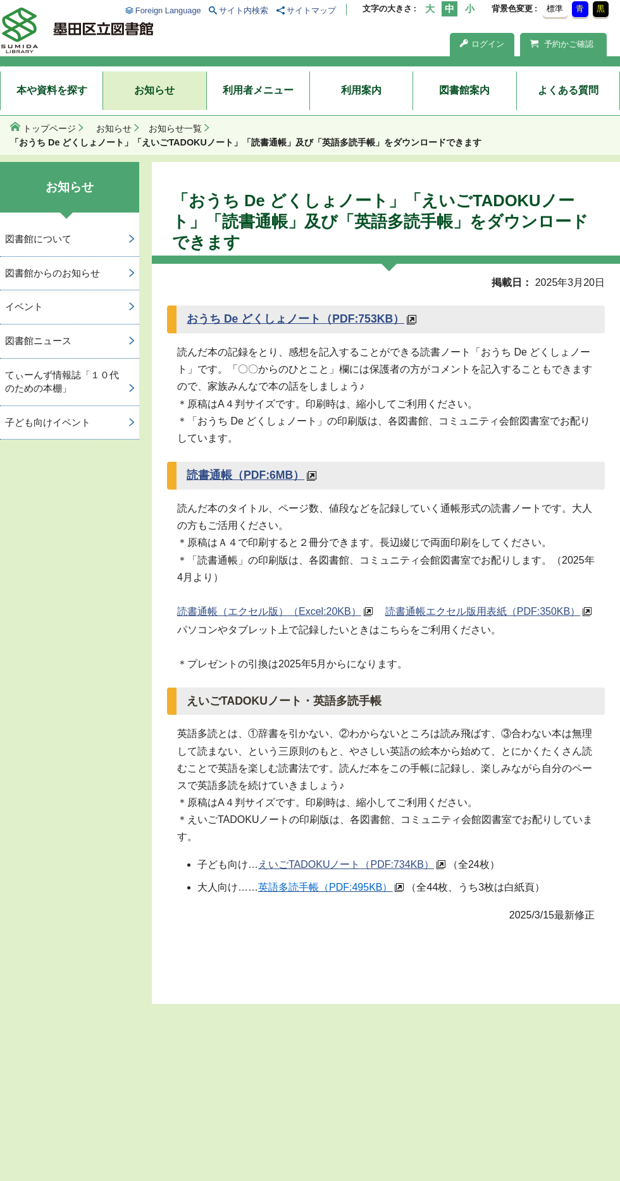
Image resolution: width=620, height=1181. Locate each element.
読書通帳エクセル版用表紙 (482, 611)
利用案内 (361, 90)
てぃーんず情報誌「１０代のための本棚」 (62, 381)
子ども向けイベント (47, 422)
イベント (24, 306)
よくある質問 (568, 90)
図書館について (38, 238)
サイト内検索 (243, 10)
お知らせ (154, 90)
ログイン (482, 44)
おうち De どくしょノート (295, 318)
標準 (555, 8)
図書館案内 (464, 90)
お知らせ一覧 (175, 128)
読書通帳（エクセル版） (269, 611)
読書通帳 (245, 475)
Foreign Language (168, 10)
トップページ (49, 128)
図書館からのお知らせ (52, 273)
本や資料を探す (51, 90)
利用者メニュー (258, 90)
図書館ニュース (38, 340)
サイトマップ (311, 10)
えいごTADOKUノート (346, 864)
